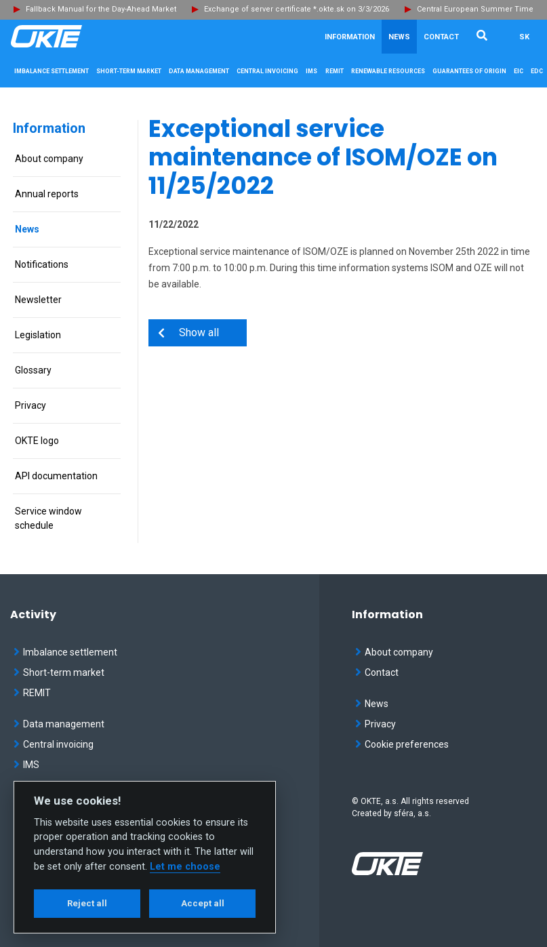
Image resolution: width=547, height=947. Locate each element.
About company (394, 652)
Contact (441, 37)
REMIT (32, 692)
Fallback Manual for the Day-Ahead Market (101, 9)
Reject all (87, 903)
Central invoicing (54, 744)
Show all (192, 332)
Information (49, 128)
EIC (518, 71)
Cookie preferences (402, 744)
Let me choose (185, 866)
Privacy (375, 724)
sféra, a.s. (412, 813)
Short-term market (59, 672)
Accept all (202, 903)
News (399, 37)
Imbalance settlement (65, 652)
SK (524, 37)
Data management (59, 724)
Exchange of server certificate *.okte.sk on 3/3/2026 (296, 9)
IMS (26, 764)
